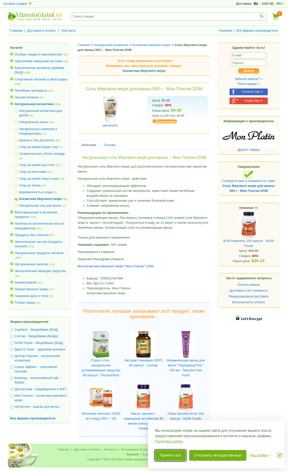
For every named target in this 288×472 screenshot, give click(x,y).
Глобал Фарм (25, 302)
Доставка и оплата (41, 30)
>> (256, 208)
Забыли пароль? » (249, 79)
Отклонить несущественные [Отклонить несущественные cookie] (217, 455)
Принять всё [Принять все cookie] (170, 455)
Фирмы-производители (29, 322)
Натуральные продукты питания (39, 253)
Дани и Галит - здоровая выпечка (40, 349)
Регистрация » (248, 84)
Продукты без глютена (32, 235)
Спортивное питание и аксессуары (41, 79)
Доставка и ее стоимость (249, 290)
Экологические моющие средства (40, 271)
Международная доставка (248, 296)
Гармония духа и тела (31, 296)
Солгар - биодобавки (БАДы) (36, 336)
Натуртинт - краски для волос (37, 406)
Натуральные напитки (31, 264)
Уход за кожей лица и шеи (39, 178)
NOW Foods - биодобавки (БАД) (39, 343)
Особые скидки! (17, 3)
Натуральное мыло (33, 122)
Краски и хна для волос (37, 140)
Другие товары (248, 149)
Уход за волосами (32, 171)
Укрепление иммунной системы (39, 61)
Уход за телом (30, 185)
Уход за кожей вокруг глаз (38, 147)
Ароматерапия (26, 282)
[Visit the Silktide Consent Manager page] (279, 455)
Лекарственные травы (31, 289)
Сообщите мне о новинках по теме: (248, 181)
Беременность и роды (36, 192)
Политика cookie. (169, 441)
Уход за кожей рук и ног (37, 165)
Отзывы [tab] (110, 145)
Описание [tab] (88, 145)
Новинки (225, 30)
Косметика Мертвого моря (144, 71)
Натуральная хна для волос (40, 205)
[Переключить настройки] (260, 455)
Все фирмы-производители (257, 30)
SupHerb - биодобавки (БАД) (36, 329)
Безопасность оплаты (248, 302)
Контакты (69, 30)
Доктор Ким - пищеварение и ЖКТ (40, 389)
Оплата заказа (249, 284)
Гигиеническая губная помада (42, 153)
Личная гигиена (26, 97)
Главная (16, 30)
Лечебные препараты (31, 90)
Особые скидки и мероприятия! (38, 54)
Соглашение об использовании (142, 449)
